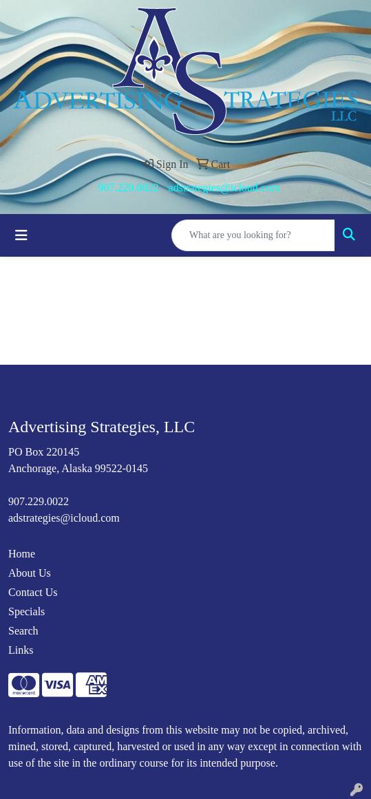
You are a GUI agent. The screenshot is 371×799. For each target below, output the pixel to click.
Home (21, 554)
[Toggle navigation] (21, 235)
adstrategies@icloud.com (224, 187)
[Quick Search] (253, 235)
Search (23, 631)
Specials (26, 611)
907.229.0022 (128, 187)
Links (20, 650)
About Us (29, 573)
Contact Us (33, 592)
